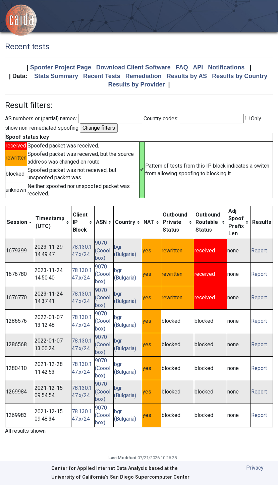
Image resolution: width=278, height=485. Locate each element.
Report (259, 250)
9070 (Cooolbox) (102, 250)
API (198, 67)
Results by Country (239, 76)
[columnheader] (19, 222)
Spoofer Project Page (60, 67)
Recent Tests (101, 76)
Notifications (226, 67)
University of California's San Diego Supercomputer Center (120, 477)
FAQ (182, 67)
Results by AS (187, 76)
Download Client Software (133, 67)
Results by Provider (136, 84)
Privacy (255, 468)
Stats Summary (56, 76)
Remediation (143, 76)
